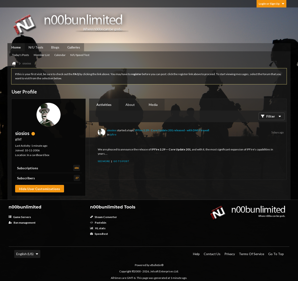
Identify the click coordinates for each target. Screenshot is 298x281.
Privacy (229, 254)
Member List (42, 55)
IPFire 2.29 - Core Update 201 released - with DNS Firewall (172, 130)
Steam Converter (103, 217)
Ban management (22, 222)
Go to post (121, 161)
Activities (104, 105)
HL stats (97, 228)
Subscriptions (27, 168)
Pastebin (98, 222)
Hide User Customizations (39, 189)
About (130, 105)
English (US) (27, 254)
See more (104, 161)
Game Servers (20, 217)
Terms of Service (251, 254)
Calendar (60, 55)
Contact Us (212, 254)
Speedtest (99, 234)
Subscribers (26, 178)
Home (16, 47)
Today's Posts (20, 55)
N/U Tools (36, 47)
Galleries (73, 47)
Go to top (276, 254)
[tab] (104, 105)
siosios (111, 130)
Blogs (55, 47)
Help (196, 254)
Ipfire (113, 134)
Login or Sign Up (271, 3)
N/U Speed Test (79, 55)
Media (153, 105)
